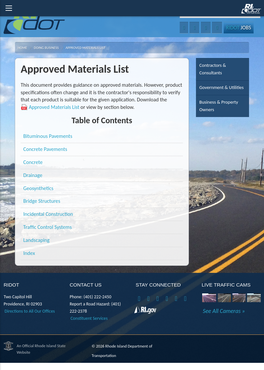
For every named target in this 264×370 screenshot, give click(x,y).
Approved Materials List (85, 48)
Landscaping (36, 240)
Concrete (33, 162)
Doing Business (46, 48)
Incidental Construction (48, 214)
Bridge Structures (41, 201)
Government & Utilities (221, 87)
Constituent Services (89, 318)
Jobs (238, 27)
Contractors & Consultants (212, 69)
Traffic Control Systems (47, 227)
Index (29, 253)
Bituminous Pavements (47, 136)
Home (22, 48)
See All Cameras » (224, 311)
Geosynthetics (38, 188)
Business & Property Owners (218, 105)
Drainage (33, 175)
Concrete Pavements (45, 149)
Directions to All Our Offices (30, 311)
